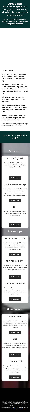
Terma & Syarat (21, 409)
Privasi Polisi (14, 409)
